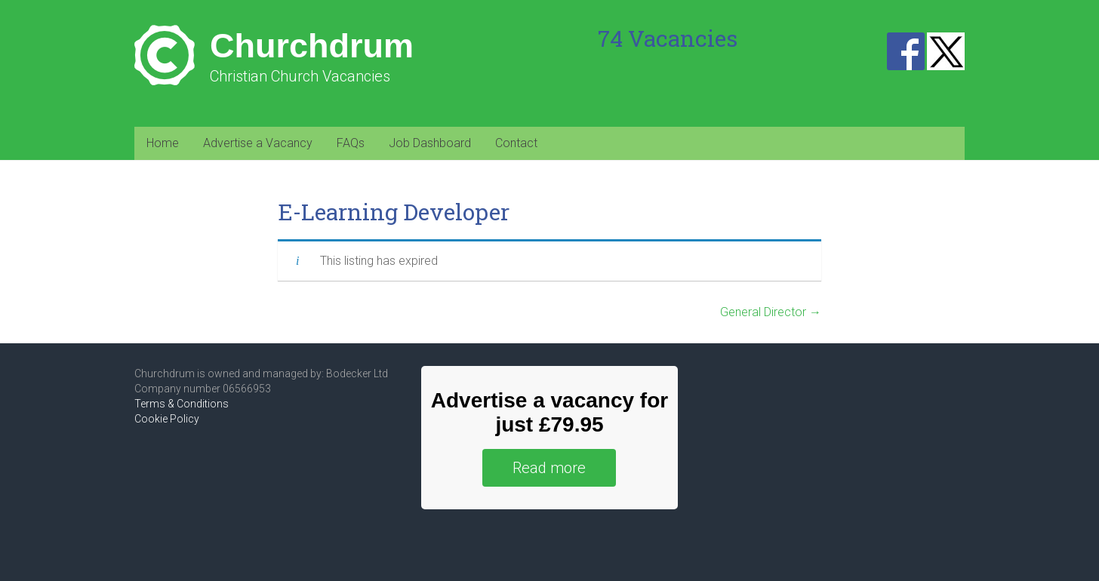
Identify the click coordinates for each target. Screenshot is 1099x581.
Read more (549, 468)
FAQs (351, 143)
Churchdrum (312, 45)
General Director (770, 312)
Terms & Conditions (181, 404)
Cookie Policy (166, 419)
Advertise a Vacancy (257, 143)
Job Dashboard (430, 143)
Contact (516, 143)
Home (162, 143)
